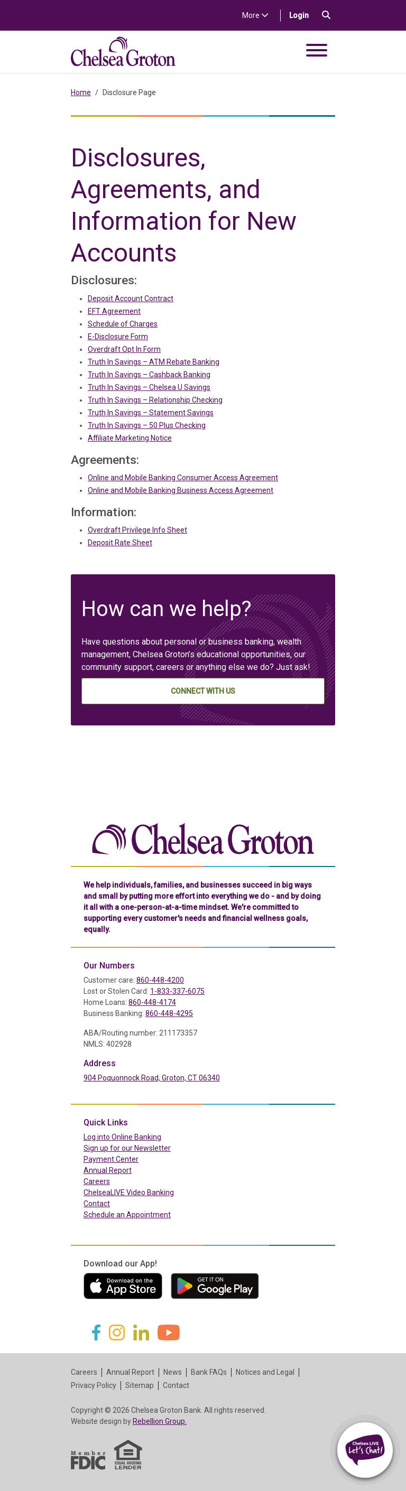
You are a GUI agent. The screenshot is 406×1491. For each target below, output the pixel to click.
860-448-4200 (160, 980)
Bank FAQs (209, 1372)
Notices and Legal (265, 1372)
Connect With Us (203, 691)
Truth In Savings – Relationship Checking (155, 400)
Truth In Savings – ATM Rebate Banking (153, 362)
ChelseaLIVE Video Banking (129, 1192)
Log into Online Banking (145, 1136)
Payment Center (133, 1158)
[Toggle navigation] (316, 52)
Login (303, 15)
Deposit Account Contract (130, 298)
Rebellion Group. (160, 1421)
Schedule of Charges (123, 324)
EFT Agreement (114, 311)
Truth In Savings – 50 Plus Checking (147, 425)
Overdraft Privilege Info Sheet (137, 530)
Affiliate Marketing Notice (130, 438)
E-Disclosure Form (118, 336)
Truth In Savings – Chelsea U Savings (149, 387)
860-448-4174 (152, 1002)
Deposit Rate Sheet (120, 542)
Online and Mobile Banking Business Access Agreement (180, 490)
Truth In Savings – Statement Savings (151, 412)
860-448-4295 (169, 1013)
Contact (97, 1203)
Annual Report (108, 1170)
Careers (97, 1181)
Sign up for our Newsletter (127, 1148)
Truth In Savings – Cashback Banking (149, 374)
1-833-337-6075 (177, 991)
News (172, 1372)
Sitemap (139, 1385)
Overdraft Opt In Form (124, 349)
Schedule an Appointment (127, 1214)
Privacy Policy (93, 1385)
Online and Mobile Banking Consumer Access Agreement (183, 477)
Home (81, 92)
